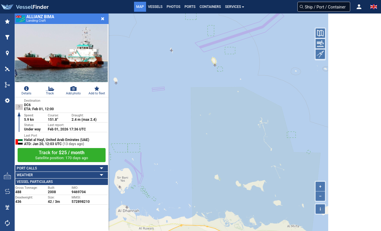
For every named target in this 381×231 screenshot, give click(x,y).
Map (140, 7)
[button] (359, 6)
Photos (173, 7)
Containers (210, 7)
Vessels (155, 7)
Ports (190, 7)
